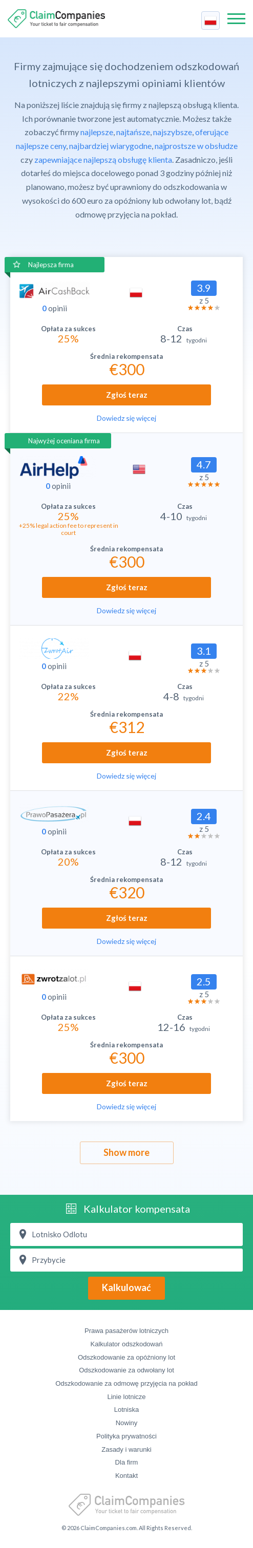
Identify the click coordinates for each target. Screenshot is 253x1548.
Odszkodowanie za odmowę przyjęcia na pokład (126, 1383)
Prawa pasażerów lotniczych (126, 1331)
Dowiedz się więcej (126, 418)
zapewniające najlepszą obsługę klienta (103, 159)
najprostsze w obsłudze (196, 145)
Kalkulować (126, 1287)
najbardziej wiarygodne (110, 145)
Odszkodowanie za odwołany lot (126, 1370)
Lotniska (126, 1409)
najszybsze (172, 132)
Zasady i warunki (126, 1449)
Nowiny (127, 1423)
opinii (54, 308)
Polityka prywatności (126, 1436)
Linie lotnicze (126, 1397)
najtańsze (133, 132)
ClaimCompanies (56, 19)
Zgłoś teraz (126, 394)
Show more (126, 1152)
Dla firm (126, 1462)
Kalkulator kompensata (136, 1208)
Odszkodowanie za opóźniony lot (126, 1357)
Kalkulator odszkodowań (127, 1344)
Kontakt (126, 1475)
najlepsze (96, 132)
